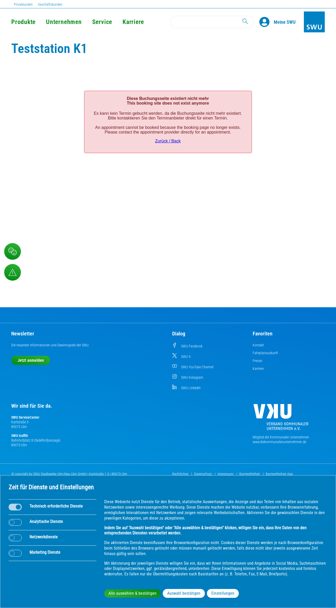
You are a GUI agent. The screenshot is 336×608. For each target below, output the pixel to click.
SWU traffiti (19, 436)
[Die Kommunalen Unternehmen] (281, 419)
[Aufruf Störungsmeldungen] (12, 272)
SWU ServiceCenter (25, 417)
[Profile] (266, 22)
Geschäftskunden (50, 4)
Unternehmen (64, 22)
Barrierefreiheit (250, 474)
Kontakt (258, 345)
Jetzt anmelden (31, 360)
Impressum (226, 474)
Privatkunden (23, 4)
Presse (257, 361)
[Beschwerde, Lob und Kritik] (12, 251)
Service (102, 22)
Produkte (23, 22)
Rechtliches (180, 474)
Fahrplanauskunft (265, 353)
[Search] (212, 22)
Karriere (133, 22)
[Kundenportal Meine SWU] (285, 22)
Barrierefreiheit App (279, 474)
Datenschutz (203, 474)
